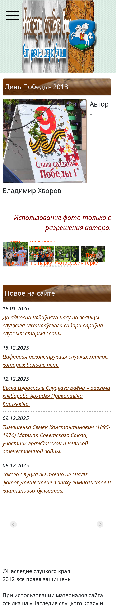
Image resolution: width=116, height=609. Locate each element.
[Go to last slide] (9, 255)
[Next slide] (99, 255)
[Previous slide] (13, 524)
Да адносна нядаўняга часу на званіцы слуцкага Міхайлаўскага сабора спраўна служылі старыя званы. (53, 325)
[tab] (38, 266)
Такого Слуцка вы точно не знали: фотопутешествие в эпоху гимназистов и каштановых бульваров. (57, 482)
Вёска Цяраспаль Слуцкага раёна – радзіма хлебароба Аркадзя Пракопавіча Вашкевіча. (56, 396)
